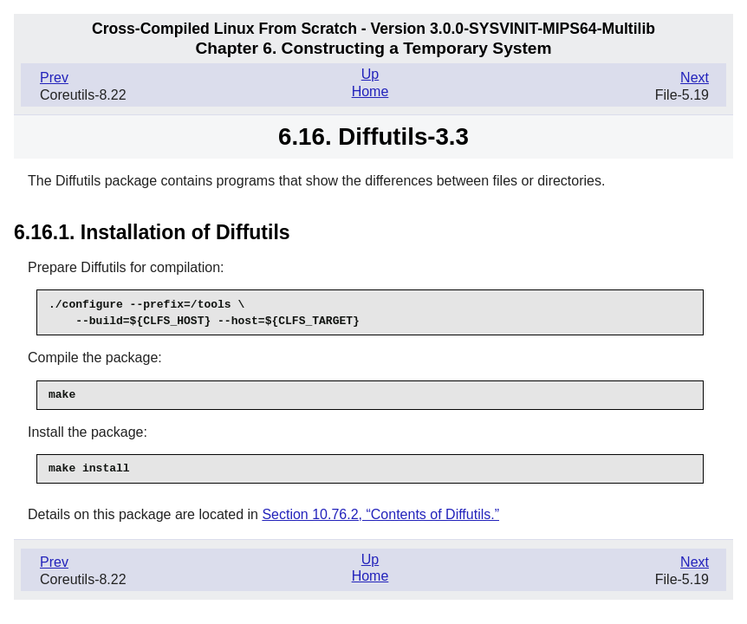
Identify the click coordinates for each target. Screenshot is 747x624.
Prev (54, 77)
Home (370, 91)
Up (370, 74)
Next (694, 77)
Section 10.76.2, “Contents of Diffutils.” (380, 514)
